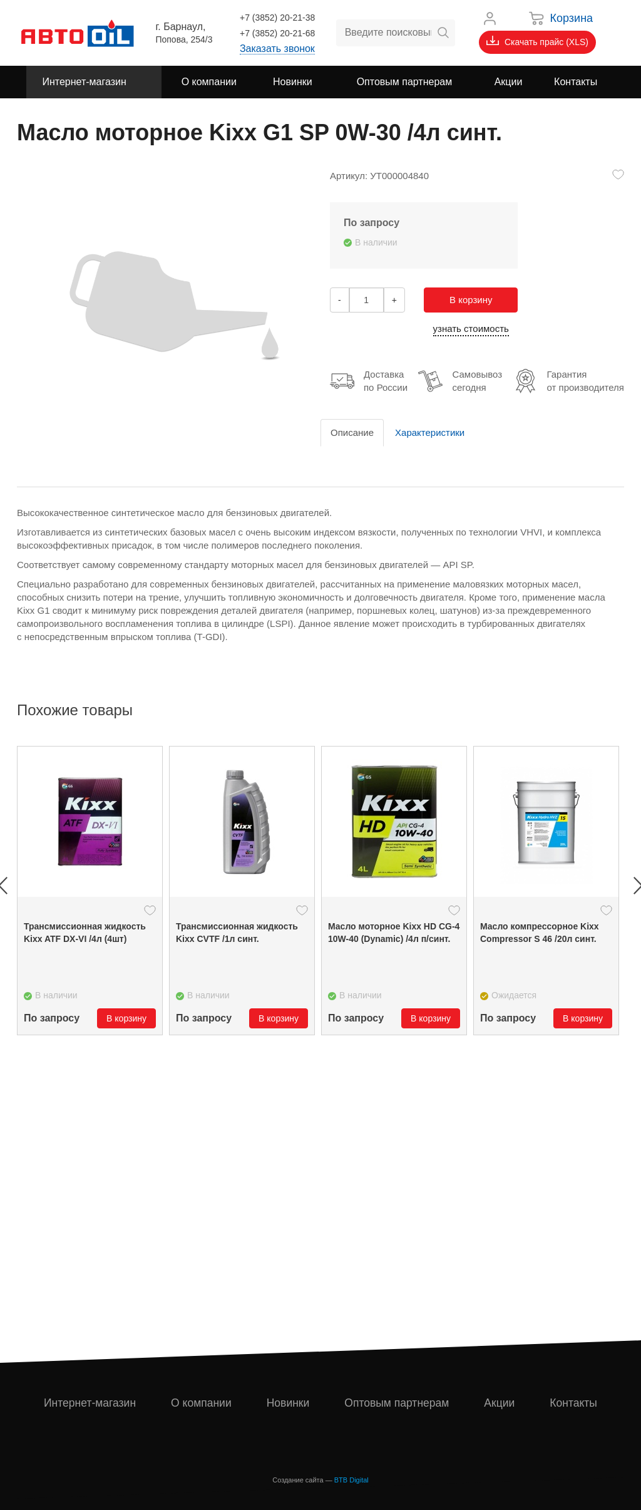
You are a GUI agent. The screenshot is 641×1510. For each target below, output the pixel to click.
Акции (500, 1403)
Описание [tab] (352, 432)
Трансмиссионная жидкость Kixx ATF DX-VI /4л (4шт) (85, 932)
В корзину (470, 299)
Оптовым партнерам (397, 1403)
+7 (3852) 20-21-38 (277, 18)
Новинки (288, 1403)
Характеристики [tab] (429, 432)
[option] (90, 890)
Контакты (574, 1403)
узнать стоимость (471, 328)
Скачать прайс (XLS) (537, 41)
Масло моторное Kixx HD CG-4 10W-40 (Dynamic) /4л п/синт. (393, 932)
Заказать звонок (277, 48)
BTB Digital (351, 1480)
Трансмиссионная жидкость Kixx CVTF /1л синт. (237, 932)
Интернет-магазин (90, 1403)
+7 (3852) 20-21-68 (277, 33)
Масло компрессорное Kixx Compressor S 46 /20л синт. (539, 932)
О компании (202, 1403)
